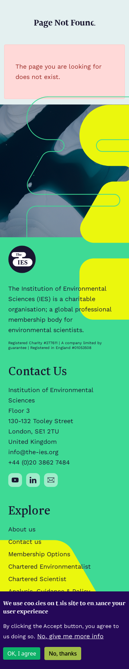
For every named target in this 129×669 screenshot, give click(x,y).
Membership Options (39, 554)
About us (21, 529)
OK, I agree (21, 657)
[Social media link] (15, 480)
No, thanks (63, 657)
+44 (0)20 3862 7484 (39, 462)
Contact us (24, 541)
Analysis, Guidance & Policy (49, 591)
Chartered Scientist (37, 578)
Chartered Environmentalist (49, 566)
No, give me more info (70, 640)
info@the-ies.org (33, 452)
